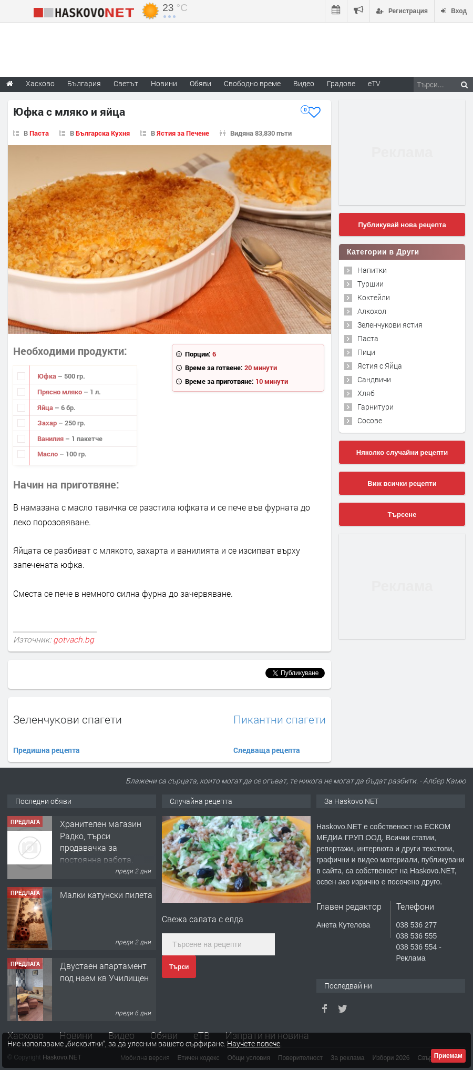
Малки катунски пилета (106, 894)
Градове (341, 83)
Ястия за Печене (183, 133)
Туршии (370, 284)
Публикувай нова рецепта (402, 225)
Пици (366, 352)
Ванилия (51, 438)
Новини (164, 83)
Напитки (372, 270)
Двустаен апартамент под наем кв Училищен (104, 971)
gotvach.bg (73, 639)
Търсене (402, 514)
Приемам (448, 1055)
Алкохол (371, 311)
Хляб (366, 393)
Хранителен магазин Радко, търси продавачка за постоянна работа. (100, 841)
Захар (47, 422)
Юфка (47, 376)
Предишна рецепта (46, 750)
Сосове (369, 420)
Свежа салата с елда (202, 918)
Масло (48, 453)
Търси (179, 967)
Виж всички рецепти (401, 483)
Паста (39, 133)
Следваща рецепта (266, 750)
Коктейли (373, 297)
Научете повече (253, 1043)
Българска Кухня (103, 133)
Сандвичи (374, 379)
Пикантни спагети (279, 719)
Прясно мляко (60, 391)
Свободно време (252, 83)
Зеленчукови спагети (67, 719)
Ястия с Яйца (379, 366)
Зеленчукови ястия (390, 325)
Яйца (46, 407)
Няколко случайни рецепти (402, 452)
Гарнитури (375, 407)
